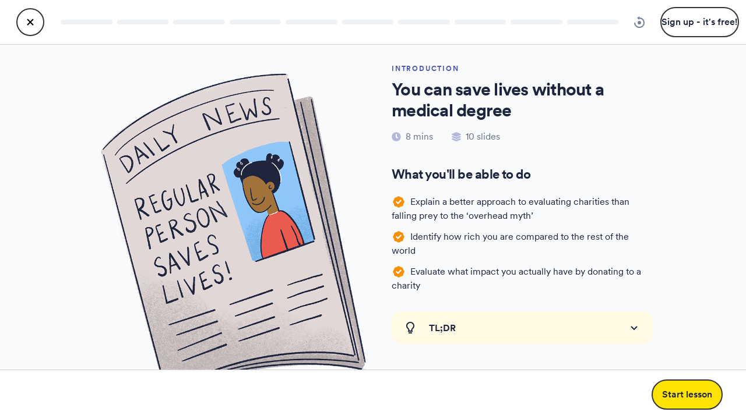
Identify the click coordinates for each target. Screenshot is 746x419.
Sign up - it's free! (699, 21)
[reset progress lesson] (639, 22)
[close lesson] (30, 22)
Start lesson (687, 394)
